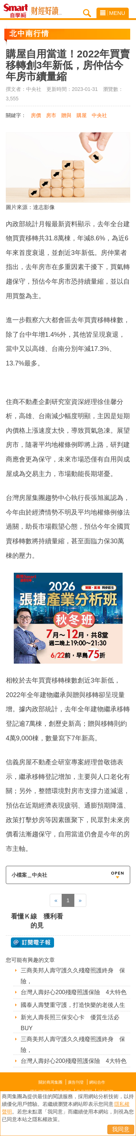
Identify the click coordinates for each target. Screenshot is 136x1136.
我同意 (120, 1129)
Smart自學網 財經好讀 (46, 11)
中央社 (99, 115)
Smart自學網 (18, 11)
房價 (36, 115)
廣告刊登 (76, 1082)
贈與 (66, 115)
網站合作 (97, 1082)
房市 (51, 115)
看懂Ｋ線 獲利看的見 (37, 921)
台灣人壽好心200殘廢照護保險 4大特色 (74, 992)
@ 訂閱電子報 (32, 942)
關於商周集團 (50, 1082)
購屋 (82, 115)
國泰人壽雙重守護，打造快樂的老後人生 (73, 1005)
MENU (112, 13)
